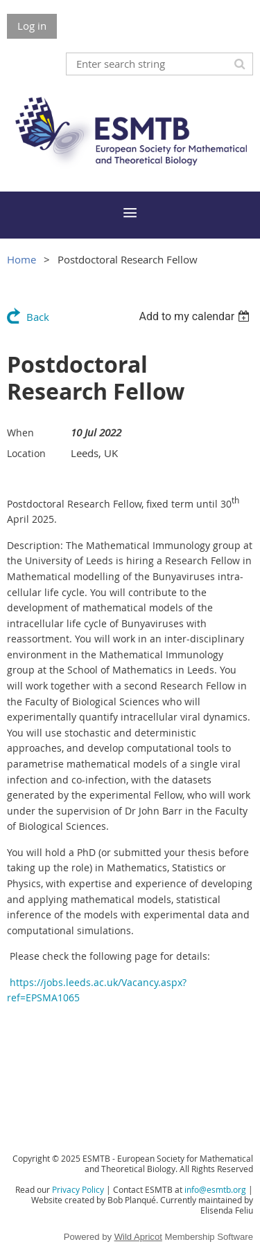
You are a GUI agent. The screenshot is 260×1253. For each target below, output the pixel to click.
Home (21, 259)
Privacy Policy (78, 1189)
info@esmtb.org (215, 1189)
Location (26, 453)
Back (37, 317)
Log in (31, 26)
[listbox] (196, 316)
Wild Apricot (138, 1237)
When (20, 432)
